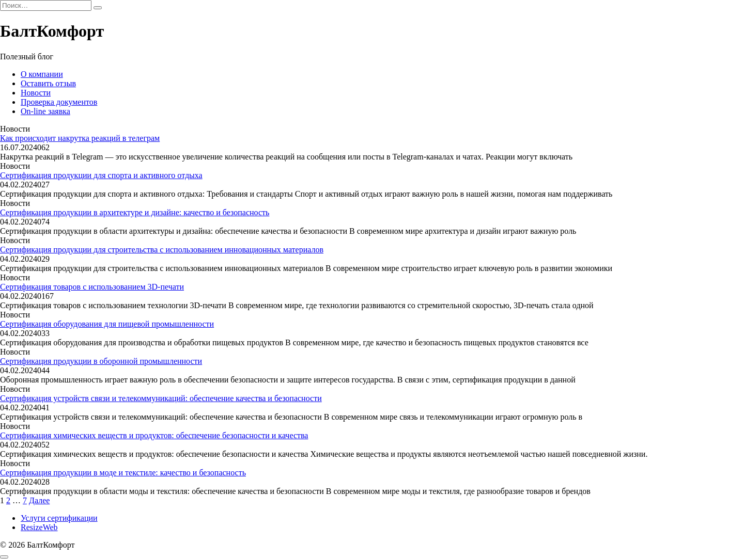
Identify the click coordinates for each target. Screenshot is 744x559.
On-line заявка (45, 111)
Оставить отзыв (48, 83)
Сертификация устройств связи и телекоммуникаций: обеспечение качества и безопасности (161, 398)
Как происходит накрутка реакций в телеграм (80, 138)
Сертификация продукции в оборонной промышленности (101, 361)
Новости (36, 92)
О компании (42, 74)
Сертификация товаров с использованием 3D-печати (92, 286)
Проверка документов (59, 102)
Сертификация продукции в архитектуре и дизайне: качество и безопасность (134, 212)
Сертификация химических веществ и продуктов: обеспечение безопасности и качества (154, 435)
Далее (39, 500)
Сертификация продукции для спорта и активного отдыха (101, 175)
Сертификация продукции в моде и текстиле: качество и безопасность (123, 472)
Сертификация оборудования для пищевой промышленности (107, 324)
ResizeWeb (39, 527)
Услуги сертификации (59, 518)
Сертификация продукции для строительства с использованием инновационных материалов (161, 249)
